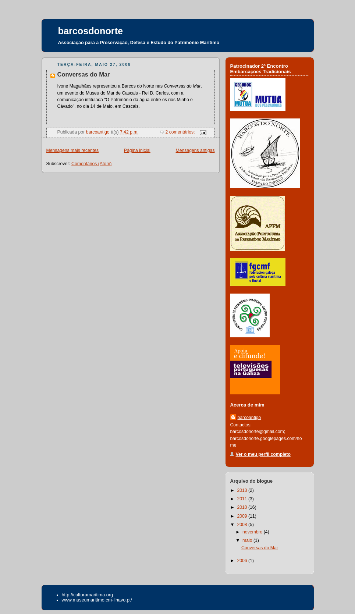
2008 (242, 524)
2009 (242, 516)
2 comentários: (180, 132)
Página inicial (137, 150)
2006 (242, 560)
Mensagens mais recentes (72, 150)
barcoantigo (249, 417)
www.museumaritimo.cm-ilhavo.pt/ (97, 600)
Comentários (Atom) (91, 163)
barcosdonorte (90, 31)
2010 (242, 507)
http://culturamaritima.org (87, 594)
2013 (242, 490)
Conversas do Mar (83, 74)
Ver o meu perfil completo (263, 454)
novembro (253, 532)
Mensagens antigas (195, 150)
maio (247, 540)
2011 (242, 498)
